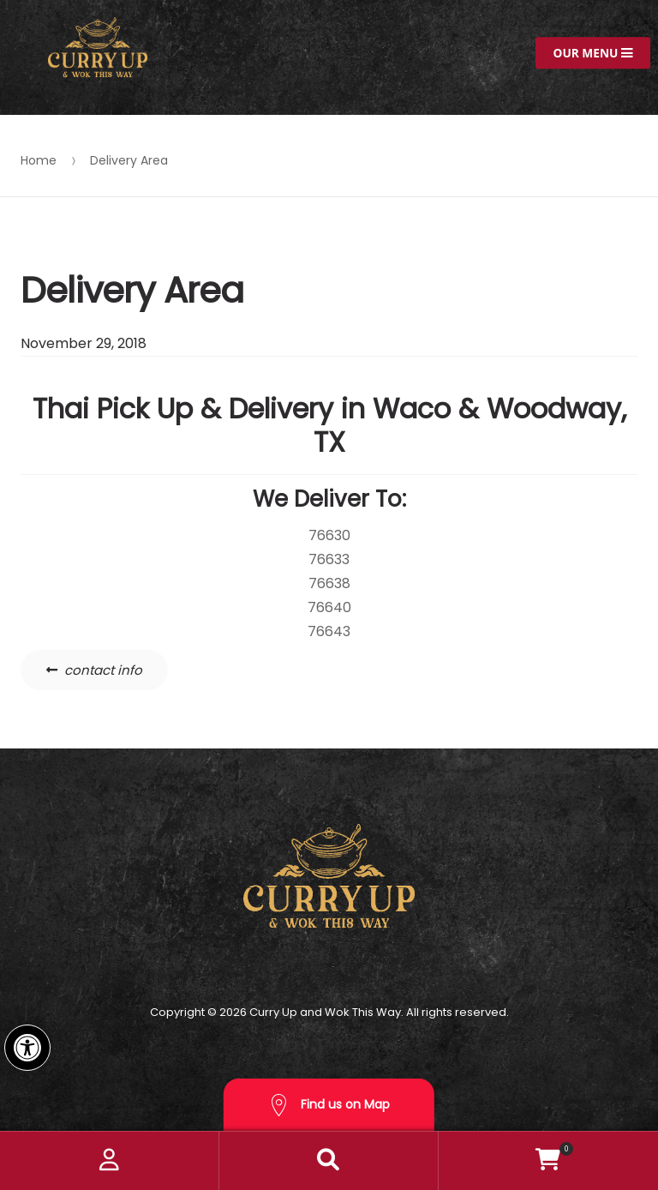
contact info (103, 670)
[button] (27, 1048)
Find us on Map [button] (329, 1105)
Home (39, 160)
